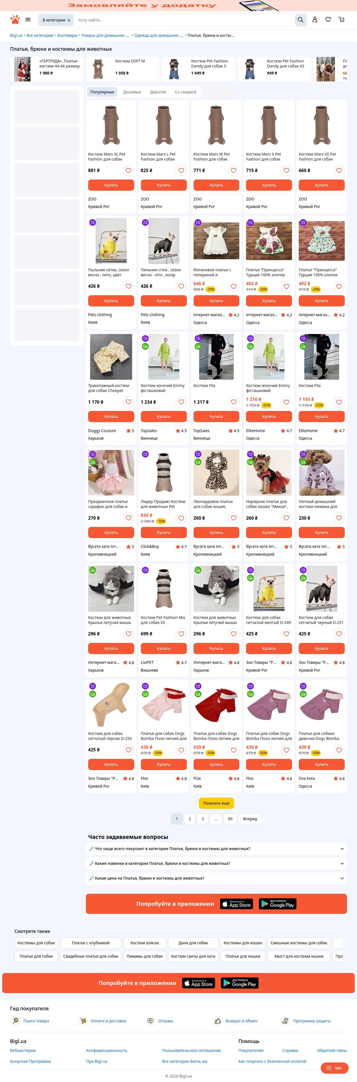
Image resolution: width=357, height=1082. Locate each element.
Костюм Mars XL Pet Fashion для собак (106, 157)
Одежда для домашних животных (166, 35)
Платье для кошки (243, 956)
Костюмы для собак (36, 942)
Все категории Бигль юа (184, 1061)
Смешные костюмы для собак (299, 942)
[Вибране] (328, 21)
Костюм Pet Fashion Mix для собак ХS (163, 620)
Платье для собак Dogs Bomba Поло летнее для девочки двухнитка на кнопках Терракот (217, 736)
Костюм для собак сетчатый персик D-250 (110, 736)
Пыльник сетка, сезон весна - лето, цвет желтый (108, 272)
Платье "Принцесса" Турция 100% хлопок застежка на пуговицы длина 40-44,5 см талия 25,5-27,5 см (321, 272)
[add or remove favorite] (128, 170)
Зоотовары (67, 35)
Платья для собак (36, 956)
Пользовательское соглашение (191, 1050)
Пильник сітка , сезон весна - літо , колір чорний (161, 272)
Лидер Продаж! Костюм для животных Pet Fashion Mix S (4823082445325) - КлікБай (163, 504)
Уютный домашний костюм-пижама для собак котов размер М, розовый (320, 504)
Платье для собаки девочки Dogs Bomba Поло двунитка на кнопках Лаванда (319, 736)
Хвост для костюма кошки (299, 956)
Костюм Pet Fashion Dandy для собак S (209, 64)
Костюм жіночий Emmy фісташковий (163, 388)
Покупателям (251, 1050)
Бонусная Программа (30, 1061)
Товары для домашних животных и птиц (119, 35)
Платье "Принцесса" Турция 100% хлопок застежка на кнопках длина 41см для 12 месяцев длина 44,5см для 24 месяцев (267, 272)
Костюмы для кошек (243, 942)
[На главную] (15, 22)
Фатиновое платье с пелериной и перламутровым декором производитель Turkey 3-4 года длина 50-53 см (216, 272)
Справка (290, 1050)
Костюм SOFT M (130, 61)
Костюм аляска (145, 942)
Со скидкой (186, 92)
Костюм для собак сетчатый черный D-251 (321, 620)
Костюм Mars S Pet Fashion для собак (263, 157)
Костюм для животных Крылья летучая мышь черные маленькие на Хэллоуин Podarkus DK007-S (109, 620)
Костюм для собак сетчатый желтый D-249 (268, 620)
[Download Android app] (277, 903)
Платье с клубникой (91, 942)
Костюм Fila (204, 385)
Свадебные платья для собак (90, 956)
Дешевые (132, 92)
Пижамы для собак (145, 956)
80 (230, 818)
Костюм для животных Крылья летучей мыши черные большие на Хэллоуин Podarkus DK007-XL (215, 620)
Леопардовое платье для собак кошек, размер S (213, 504)
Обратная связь (332, 1050)
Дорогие (158, 92)
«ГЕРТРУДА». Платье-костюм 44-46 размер (60, 64)
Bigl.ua (16, 35)
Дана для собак (193, 942)
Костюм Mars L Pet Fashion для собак (158, 157)
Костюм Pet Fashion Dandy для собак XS (285, 64)
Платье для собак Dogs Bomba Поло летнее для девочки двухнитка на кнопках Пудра (164, 736)
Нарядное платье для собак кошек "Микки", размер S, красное (267, 504)
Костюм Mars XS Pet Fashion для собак (317, 157)
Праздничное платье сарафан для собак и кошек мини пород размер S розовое (108, 504)
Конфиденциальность (106, 1050)
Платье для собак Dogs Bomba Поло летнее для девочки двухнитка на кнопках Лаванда (269, 736)
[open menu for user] (314, 20)
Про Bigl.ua (96, 1061)
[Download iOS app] (236, 903)
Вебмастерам (23, 1050)
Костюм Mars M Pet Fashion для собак (212, 157)
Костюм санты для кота (193, 956)
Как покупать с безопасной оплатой (272, 1061)
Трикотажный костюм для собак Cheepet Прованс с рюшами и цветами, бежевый (108, 388)
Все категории (39, 35)
